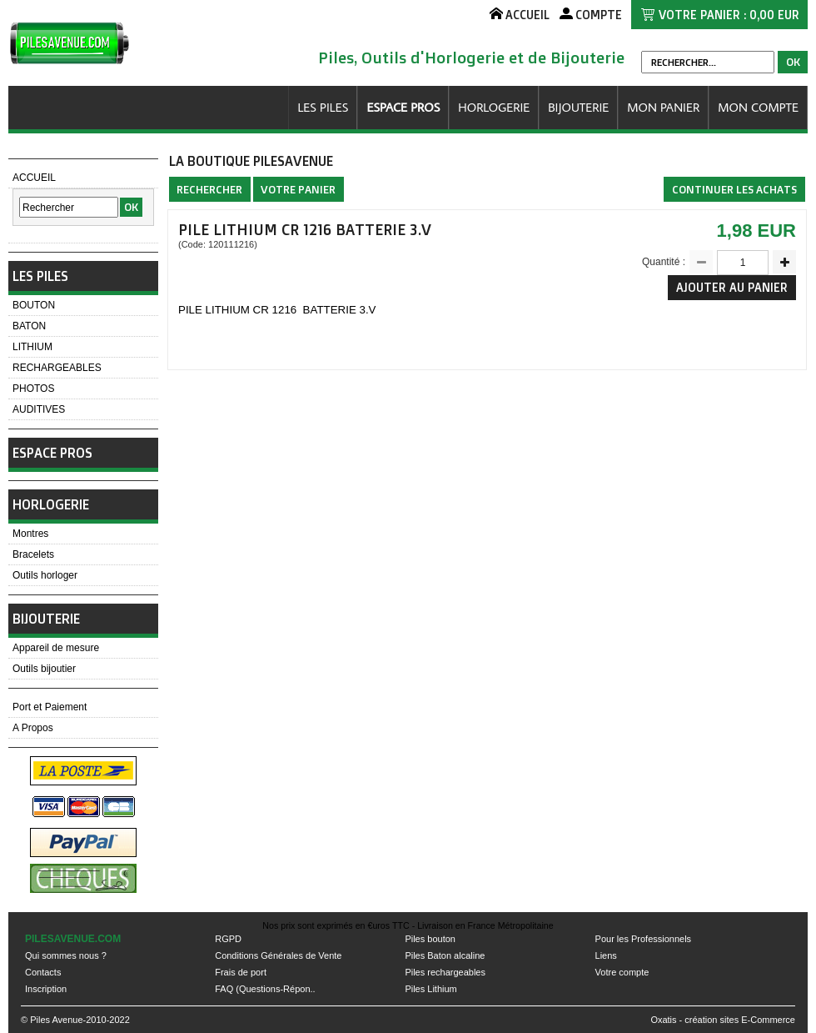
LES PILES (322, 107)
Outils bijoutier (44, 668)
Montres (30, 533)
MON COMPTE (758, 107)
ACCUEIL (34, 177)
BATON (29, 326)
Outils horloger (44, 575)
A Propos (32, 728)
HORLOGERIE (494, 107)
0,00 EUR (774, 15)
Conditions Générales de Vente (278, 955)
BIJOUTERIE (578, 107)
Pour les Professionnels (643, 939)
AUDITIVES (38, 409)
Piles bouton (430, 939)
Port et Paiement (49, 707)
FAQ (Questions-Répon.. (265, 989)
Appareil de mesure (55, 648)
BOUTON (33, 305)
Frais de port (240, 972)
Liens (606, 955)
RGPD (228, 939)
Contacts (43, 972)
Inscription (46, 989)
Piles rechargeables (445, 972)
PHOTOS (33, 388)
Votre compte (622, 972)
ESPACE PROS (403, 107)
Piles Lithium (430, 989)
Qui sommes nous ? (66, 955)
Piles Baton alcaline (445, 955)
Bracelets (33, 554)
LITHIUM (32, 347)
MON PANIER (663, 107)
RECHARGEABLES (57, 368)
